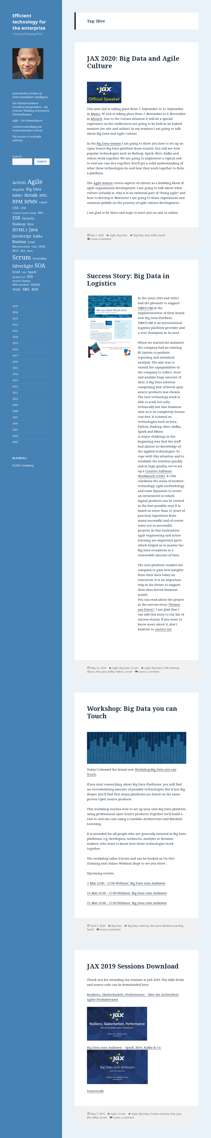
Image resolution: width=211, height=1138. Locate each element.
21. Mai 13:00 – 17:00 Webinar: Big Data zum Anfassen (127, 903)
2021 (15, 331)
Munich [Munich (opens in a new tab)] (96, 119)
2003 (15, 442)
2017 (15, 355)
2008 (15, 411)
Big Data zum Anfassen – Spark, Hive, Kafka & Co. (124, 1047)
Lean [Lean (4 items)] (31, 242)
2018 (15, 349)
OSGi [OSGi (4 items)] (41, 246)
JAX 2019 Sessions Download (133, 966)
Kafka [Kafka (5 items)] (37, 236)
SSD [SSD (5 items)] (30, 276)
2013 (15, 380)
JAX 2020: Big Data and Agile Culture (133, 62)
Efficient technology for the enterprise (29, 21)
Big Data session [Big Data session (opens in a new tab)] (109, 143)
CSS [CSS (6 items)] (15, 207)
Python (120, 671)
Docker (154, 1114)
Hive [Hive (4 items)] (30, 224)
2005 (15, 429)
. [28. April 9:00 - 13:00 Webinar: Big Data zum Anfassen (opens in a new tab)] (114, 873)
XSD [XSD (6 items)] (35, 289)
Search (17, 156)
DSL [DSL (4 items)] (40, 213)
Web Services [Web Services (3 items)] (20, 284)
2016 (15, 361)
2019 (15, 343)
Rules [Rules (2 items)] (30, 250)
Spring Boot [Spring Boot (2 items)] (18, 277)
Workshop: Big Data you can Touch (132, 712)
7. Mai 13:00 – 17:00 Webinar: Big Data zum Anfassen (126, 883)
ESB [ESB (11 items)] (16, 218)
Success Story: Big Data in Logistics (128, 279)
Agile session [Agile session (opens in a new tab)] (103, 183)
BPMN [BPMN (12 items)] (31, 201)
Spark (161, 235)
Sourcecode (95, 1091)
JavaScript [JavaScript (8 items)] (21, 235)
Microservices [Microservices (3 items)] (21, 246)
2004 (15, 436)
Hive (147, 235)
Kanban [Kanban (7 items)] (19, 241)
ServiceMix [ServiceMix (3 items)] (39, 258)
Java (104, 671)
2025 (15, 306)
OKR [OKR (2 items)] (34, 246)
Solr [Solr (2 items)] (24, 272)
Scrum (134, 668)
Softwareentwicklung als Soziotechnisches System (27, 128)
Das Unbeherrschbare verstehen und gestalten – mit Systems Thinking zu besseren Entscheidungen (30, 109)
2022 (15, 324)
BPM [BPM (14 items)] (17, 201)
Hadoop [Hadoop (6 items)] (19, 224)
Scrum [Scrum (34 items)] (21, 257)
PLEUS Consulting (23, 465)
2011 (15, 392)
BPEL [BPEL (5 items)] (43, 195)
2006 (15, 423)
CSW (165, 668)
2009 (15, 405)
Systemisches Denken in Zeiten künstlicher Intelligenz (30, 95)
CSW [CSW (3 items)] (23, 208)
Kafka (154, 235)
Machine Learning (172, 926)
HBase (91, 671)
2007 (15, 417)
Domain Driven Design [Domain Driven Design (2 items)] (24, 212)
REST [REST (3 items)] (15, 250)
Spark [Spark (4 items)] (32, 272)
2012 (15, 386)
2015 (15, 368)
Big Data (122, 235)
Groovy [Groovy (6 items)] (28, 218)
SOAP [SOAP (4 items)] (16, 272)
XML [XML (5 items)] (26, 289)
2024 (15, 312)
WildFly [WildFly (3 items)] (35, 284)
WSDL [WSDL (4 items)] (16, 289)
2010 (15, 399)
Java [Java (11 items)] (33, 230)
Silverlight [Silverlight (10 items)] (22, 266)
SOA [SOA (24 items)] (40, 265)
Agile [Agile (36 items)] (34, 182)
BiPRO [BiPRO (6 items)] (17, 195)
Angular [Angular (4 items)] (18, 189)
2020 (15, 337)
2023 (15, 318)
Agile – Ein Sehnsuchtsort (27, 120)
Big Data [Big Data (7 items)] (33, 189)
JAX (89, 1117)
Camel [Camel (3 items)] (43, 202)
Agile (113, 235)
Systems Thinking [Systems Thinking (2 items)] (21, 280)
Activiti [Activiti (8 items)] (19, 182)
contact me (163, 629)
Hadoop (174, 668)
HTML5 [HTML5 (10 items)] (19, 230)
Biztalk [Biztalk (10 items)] (31, 195)
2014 (15, 374)
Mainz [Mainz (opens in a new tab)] (95, 114)
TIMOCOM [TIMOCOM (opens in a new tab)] (145, 308)
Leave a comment (101, 239)
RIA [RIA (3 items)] (23, 250)
